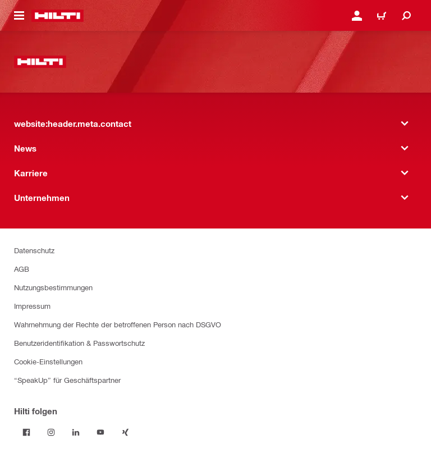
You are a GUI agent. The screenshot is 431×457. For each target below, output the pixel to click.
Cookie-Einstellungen (48, 361)
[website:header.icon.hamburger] (19, 15)
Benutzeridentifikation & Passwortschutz (79, 343)
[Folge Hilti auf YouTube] (100, 432)
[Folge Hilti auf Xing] (125, 432)
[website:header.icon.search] (406, 15)
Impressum (32, 305)
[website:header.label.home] (57, 16)
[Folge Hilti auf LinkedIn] (75, 432)
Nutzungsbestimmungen (53, 287)
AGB (21, 268)
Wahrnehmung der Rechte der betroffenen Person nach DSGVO (117, 324)
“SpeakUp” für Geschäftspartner (67, 380)
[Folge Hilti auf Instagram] (51, 432)
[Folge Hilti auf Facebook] (26, 432)
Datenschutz (34, 250)
